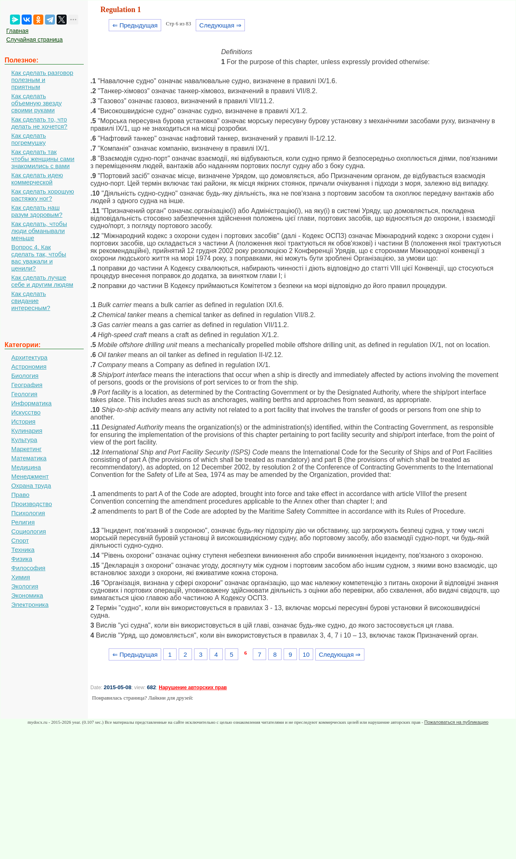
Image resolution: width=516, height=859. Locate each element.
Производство (31, 503)
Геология (24, 393)
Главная (17, 30)
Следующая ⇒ (220, 25)
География (26, 384)
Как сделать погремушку (28, 139)
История (23, 421)
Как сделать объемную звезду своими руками (36, 103)
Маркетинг (26, 448)
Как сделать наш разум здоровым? (36, 211)
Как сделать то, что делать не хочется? (39, 123)
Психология (28, 512)
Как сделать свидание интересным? (30, 300)
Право (20, 494)
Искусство (25, 412)
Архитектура (29, 357)
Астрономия (29, 366)
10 (306, 654)
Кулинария (26, 430)
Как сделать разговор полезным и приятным (42, 79)
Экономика (27, 595)
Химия (20, 577)
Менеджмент (30, 476)
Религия (23, 522)
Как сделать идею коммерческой (37, 178)
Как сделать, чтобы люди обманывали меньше (39, 230)
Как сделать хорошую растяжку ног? (42, 195)
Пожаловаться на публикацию (456, 722)
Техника (23, 549)
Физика (21, 558)
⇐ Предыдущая (135, 25)
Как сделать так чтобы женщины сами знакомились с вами (43, 158)
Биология (24, 375)
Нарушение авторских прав (193, 687)
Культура (24, 439)
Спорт (20, 540)
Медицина (26, 467)
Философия (28, 567)
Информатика (31, 403)
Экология (24, 586)
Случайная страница (34, 39)
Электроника (30, 604)
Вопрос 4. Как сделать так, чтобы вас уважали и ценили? (38, 257)
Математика (29, 458)
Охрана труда (31, 485)
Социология (28, 531)
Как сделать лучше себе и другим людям (42, 281)
